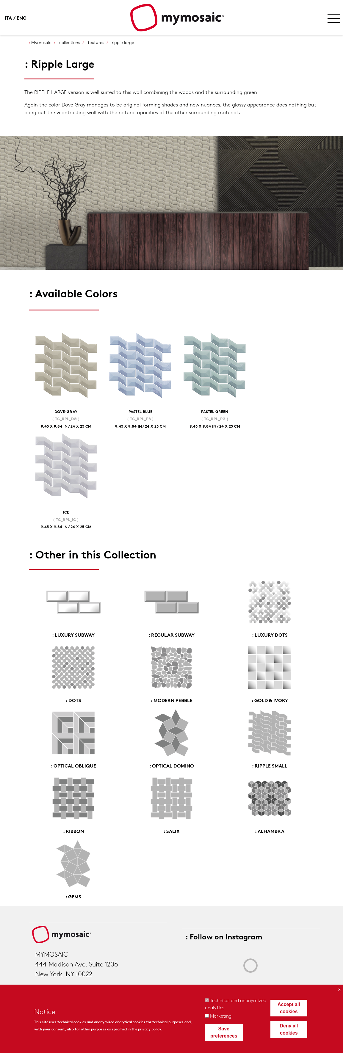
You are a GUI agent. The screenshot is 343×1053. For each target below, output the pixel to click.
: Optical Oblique (73, 765)
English (23, 17)
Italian (11, 17)
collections (69, 42)
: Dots (73, 699)
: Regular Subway (171, 634)
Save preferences (223, 1032)
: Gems (73, 896)
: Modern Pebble (171, 699)
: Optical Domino (171, 765)
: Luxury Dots (270, 634)
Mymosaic (41, 42)
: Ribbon (73, 830)
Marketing (220, 1016)
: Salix (172, 830)
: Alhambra (269, 830)
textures (96, 42)
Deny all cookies (289, 1029)
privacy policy (149, 1028)
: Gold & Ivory (270, 699)
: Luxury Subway (73, 634)
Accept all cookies (289, 1008)
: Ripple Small (269, 765)
